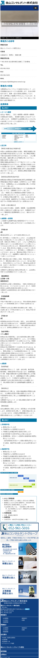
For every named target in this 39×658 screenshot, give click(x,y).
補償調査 (5, 622)
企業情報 (4, 639)
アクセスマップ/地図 (8, 643)
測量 (23, 620)
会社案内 (4, 634)
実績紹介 (4, 625)
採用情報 (4, 651)
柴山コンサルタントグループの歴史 (12, 647)
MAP (27, 609)
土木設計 (5, 620)
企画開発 (5, 618)
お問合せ (4, 654)
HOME (3, 38)
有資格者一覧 (6, 641)
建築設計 (24, 618)
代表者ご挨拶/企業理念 (8, 637)
